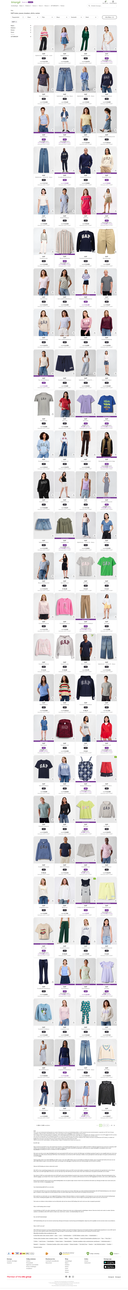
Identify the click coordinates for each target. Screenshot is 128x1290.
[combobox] (102, 7)
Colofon (28, 1263)
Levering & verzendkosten (52, 1263)
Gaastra (91, 1245)
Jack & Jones (42, 1243)
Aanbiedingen (68, 1263)
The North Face (83, 1245)
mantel (39, 1178)
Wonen (67, 1272)
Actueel (86, 1263)
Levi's (60, 1237)
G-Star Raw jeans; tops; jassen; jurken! (43, 1237)
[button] (113, 3)
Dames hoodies (74, 1245)
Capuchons (42, 1245)
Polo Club (107, 1240)
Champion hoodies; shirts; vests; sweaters (57, 1245)
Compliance (29, 1270)
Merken (67, 1274)
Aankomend (87, 1264)
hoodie (39, 1157)
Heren (12, 34)
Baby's (12, 27)
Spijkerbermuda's (105, 1243)
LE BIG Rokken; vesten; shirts (80, 1237)
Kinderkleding (92, 1237)
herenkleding (37, 1151)
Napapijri (36, 1245)
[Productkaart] (44, 47)
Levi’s (59, 1149)
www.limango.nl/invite (72, 1287)
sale (70, 1162)
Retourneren (49, 1264)
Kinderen (13, 29)
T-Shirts (36, 1243)
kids (54, 1197)
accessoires (48, 1183)
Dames (13, 31)
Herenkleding (50, 1243)
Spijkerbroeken (67, 1237)
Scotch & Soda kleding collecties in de (90, 1240)
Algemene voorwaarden (32, 1266)
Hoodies (109, 1245)
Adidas (71, 1240)
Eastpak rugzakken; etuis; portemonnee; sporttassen (86, 1243)
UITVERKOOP (14, 38)
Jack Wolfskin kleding (99, 1245)
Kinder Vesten (59, 1243)
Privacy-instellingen (31, 1268)
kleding (35, 1140)
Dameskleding (68, 1243)
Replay (66, 1240)
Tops (102, 1240)
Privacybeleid (29, 1264)
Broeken (77, 1240)
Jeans (56, 1237)
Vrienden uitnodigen (12, 1263)
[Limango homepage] (15, 3)
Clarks (63, 1149)
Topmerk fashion (38, 1248)
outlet (106, 1136)
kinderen (70, 1135)
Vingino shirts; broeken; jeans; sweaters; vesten (46, 1240)
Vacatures (9, 1264)
